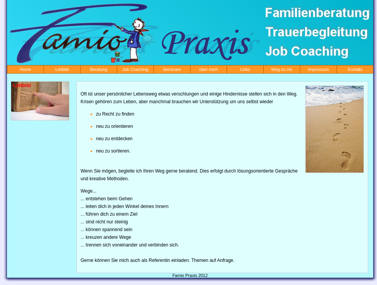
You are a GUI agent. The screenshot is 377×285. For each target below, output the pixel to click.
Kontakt (355, 69)
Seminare (172, 69)
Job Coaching (135, 69)
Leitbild (62, 69)
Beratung (99, 69)
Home (25, 69)
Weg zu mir (281, 69)
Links (245, 69)
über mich (208, 69)
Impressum (318, 69)
